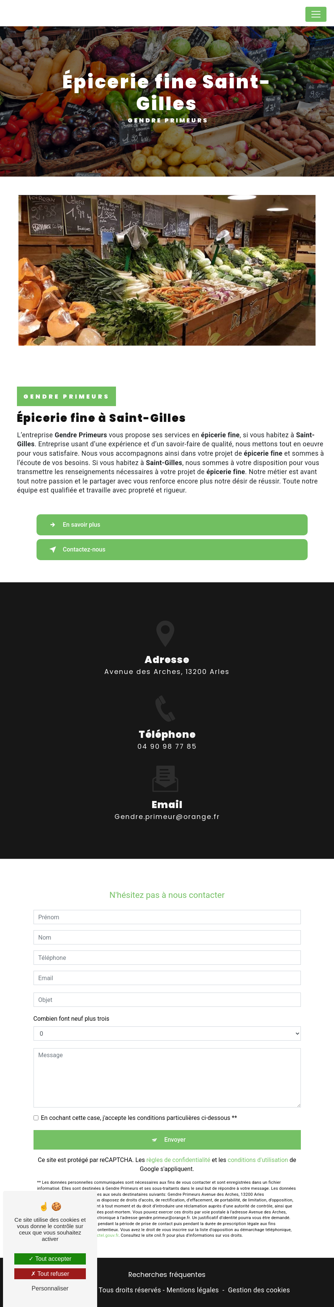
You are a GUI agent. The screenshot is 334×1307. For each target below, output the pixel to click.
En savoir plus (73, 524)
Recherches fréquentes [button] (167, 1274)
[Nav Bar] (315, 14)
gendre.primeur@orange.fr (167, 806)
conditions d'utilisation (258, 1150)
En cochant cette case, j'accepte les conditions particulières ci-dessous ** (139, 1108)
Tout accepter (50, 1259)
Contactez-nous (75, 549)
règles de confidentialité (178, 1150)
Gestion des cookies (259, 1290)
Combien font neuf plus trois (72, 1008)
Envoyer (175, 1129)
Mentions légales (192, 1290)
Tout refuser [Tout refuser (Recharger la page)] (50, 1274)
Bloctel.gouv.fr (105, 1225)
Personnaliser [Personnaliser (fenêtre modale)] (50, 1288)
